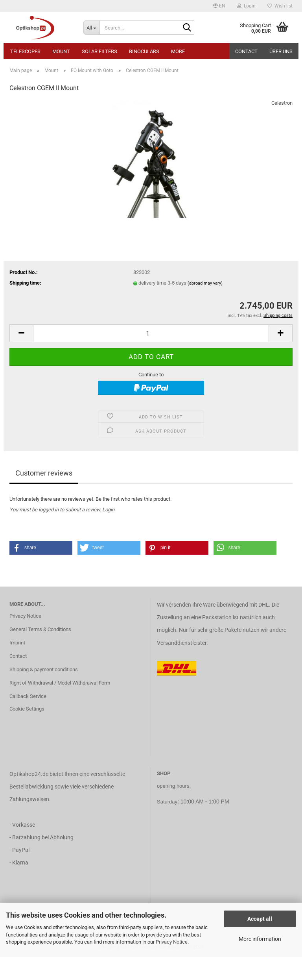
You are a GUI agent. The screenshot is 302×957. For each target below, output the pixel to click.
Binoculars (144, 51)
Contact (246, 51)
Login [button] (246, 6)
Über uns (281, 51)
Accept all (259, 919)
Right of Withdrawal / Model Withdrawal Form (59, 683)
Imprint (17, 643)
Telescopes (25, 51)
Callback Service (27, 696)
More (178, 51)
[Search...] (91, 27)
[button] (219, 6)
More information (260, 939)
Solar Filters (99, 51)
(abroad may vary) (205, 283)
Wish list (280, 6)
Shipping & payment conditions (43, 669)
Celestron (282, 103)
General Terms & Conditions (40, 629)
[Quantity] (151, 333)
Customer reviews (43, 473)
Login (108, 510)
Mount (61, 51)
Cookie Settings (26, 709)
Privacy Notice (172, 942)
